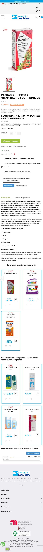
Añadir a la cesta (10, 141)
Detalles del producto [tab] (22, 198)
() (38, 9)
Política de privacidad (11, 158)
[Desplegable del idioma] (4, 4)
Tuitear (11, 154)
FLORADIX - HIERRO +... (11, 273)
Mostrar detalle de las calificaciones (11, 182)
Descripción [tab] (5, 198)
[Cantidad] (15, 133)
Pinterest (14, 154)
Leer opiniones (8, 185)
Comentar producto (21, 185)
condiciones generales (27, 158)
